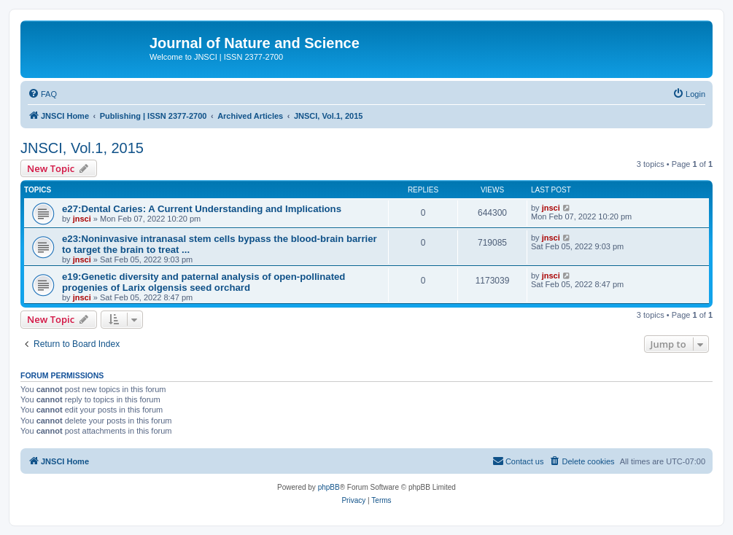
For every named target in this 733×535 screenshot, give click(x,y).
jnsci (82, 218)
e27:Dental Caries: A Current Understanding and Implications (201, 208)
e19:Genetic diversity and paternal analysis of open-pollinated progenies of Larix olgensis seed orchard (203, 282)
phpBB (329, 487)
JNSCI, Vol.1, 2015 (82, 148)
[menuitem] (42, 94)
